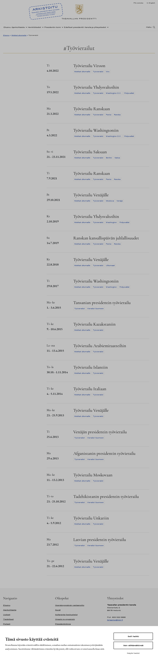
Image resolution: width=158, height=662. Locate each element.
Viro (107, 72)
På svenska (138, 3)
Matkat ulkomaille (18, 35)
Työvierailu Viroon (89, 65)
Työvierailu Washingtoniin (96, 130)
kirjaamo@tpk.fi (115, 620)
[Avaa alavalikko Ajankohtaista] (26, 27)
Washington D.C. (113, 93)
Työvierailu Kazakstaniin (94, 324)
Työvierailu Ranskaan (91, 108)
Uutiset (6, 614)
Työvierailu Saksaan (90, 151)
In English (151, 3)
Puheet (6, 624)
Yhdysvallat (129, 93)
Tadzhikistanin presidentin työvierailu (106, 496)
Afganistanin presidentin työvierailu (104, 453)
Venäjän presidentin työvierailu (100, 432)
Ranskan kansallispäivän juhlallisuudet (106, 238)
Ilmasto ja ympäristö (65, 619)
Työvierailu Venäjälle (91, 195)
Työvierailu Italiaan (89, 388)
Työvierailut (98, 72)
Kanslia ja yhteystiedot (95, 28)
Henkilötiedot (34, 28)
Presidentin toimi (52, 28)
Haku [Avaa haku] (149, 28)
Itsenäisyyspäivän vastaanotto (69, 605)
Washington (111, 222)
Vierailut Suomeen (95, 308)
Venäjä (120, 201)
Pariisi (108, 115)
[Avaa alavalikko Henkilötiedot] (42, 27)
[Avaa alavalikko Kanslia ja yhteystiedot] (107, 27)
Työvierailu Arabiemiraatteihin (99, 345)
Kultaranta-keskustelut (66, 614)
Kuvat (58, 610)
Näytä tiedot (133, 653)
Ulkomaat (110, 265)
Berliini (109, 158)
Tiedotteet (8, 619)
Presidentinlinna (63, 624)
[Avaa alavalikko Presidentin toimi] (62, 27)
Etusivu (7, 28)
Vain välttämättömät (133, 645)
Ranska (117, 115)
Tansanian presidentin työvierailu (102, 302)
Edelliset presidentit (74, 28)
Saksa (117, 158)
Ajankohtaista (18, 28)
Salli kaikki (133, 636)
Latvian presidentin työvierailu (99, 539)
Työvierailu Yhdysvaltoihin (96, 87)
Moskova (110, 201)
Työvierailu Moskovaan (92, 475)
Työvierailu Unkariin (91, 518)
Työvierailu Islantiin (90, 367)
